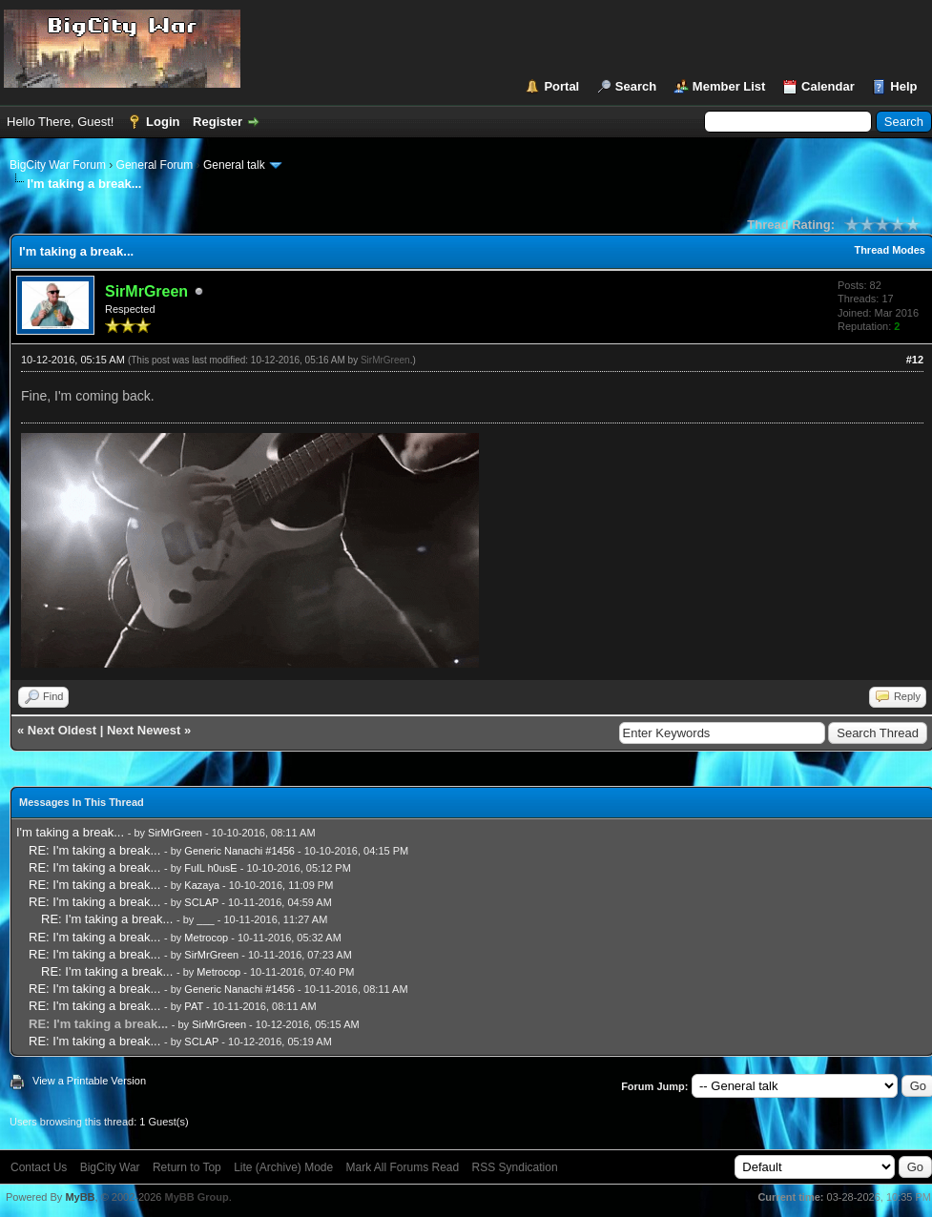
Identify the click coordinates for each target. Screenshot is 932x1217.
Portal (561, 86)
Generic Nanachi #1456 (239, 850)
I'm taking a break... (70, 832)
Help (903, 86)
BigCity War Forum (58, 165)
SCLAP (201, 902)
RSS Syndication (515, 1167)
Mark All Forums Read (403, 1167)
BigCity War (110, 1167)
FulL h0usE (210, 868)
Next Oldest (62, 730)
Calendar (828, 86)
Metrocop (206, 937)
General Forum (155, 165)
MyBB (79, 1197)
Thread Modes (889, 250)
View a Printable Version (89, 1080)
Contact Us (38, 1167)
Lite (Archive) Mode (283, 1167)
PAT (193, 1006)
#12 (914, 359)
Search (635, 86)
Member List (729, 86)
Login (162, 121)
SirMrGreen (385, 360)
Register (217, 121)
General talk (234, 165)
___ (205, 919)
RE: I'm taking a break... (94, 850)
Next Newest (143, 730)
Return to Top (187, 1167)
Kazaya (201, 885)
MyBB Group (196, 1197)
